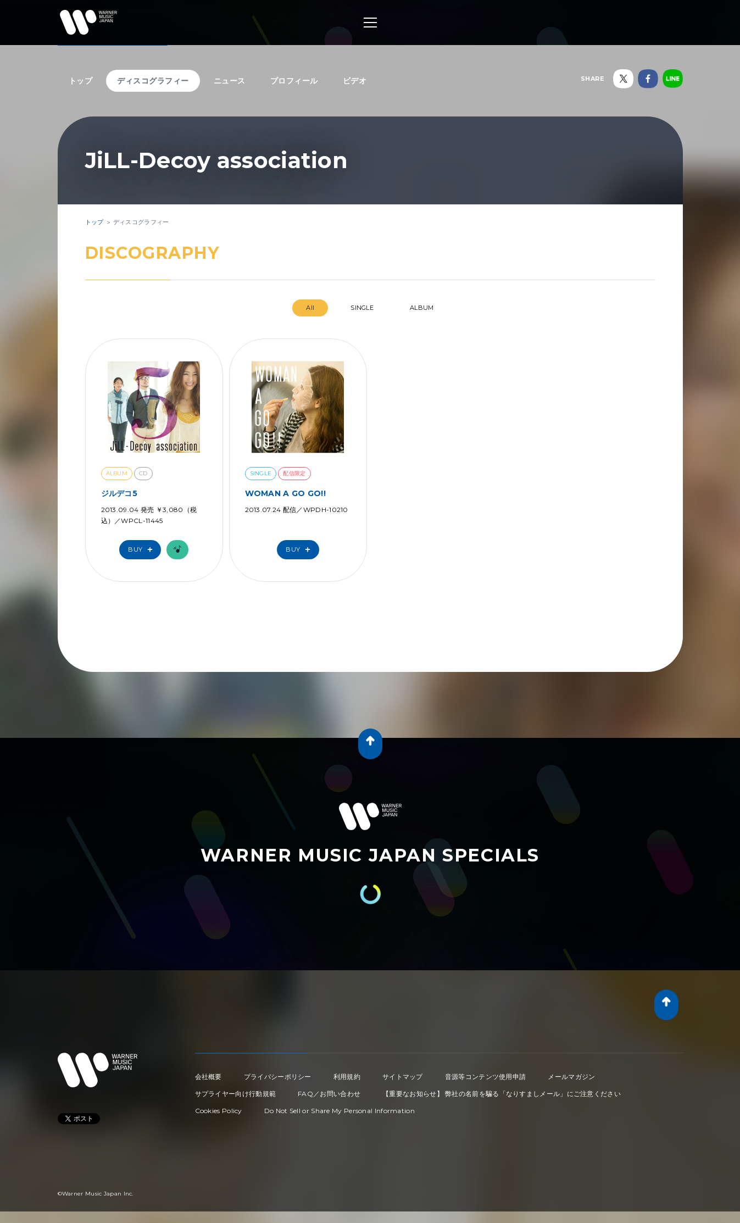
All (310, 308)
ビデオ (355, 81)
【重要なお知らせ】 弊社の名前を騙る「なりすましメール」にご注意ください (501, 1093)
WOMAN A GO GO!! (285, 493)
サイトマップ (402, 1076)
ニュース (230, 81)
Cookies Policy (218, 1111)
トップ (81, 81)
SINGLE (362, 308)
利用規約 (346, 1076)
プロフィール (294, 81)
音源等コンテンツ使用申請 (485, 1076)
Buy (143, 549)
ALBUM (422, 308)
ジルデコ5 (119, 493)
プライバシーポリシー (277, 1076)
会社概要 (208, 1076)
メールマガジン (571, 1076)
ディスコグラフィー (153, 81)
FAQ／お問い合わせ (329, 1093)
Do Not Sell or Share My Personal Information (339, 1111)
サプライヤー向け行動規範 (235, 1093)
